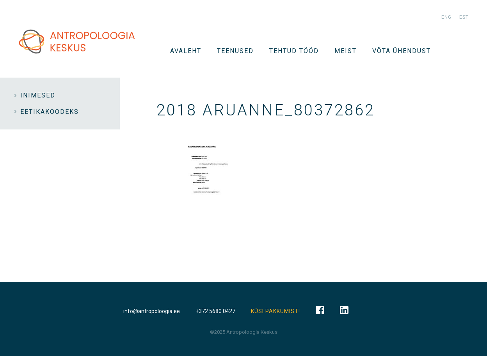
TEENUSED (235, 51)
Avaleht (185, 51)
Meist (345, 51)
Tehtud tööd (294, 51)
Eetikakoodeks (49, 111)
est (464, 17)
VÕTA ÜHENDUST (401, 51)
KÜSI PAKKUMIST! (275, 311)
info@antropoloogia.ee (151, 311)
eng (446, 17)
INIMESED (37, 95)
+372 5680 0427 (215, 311)
